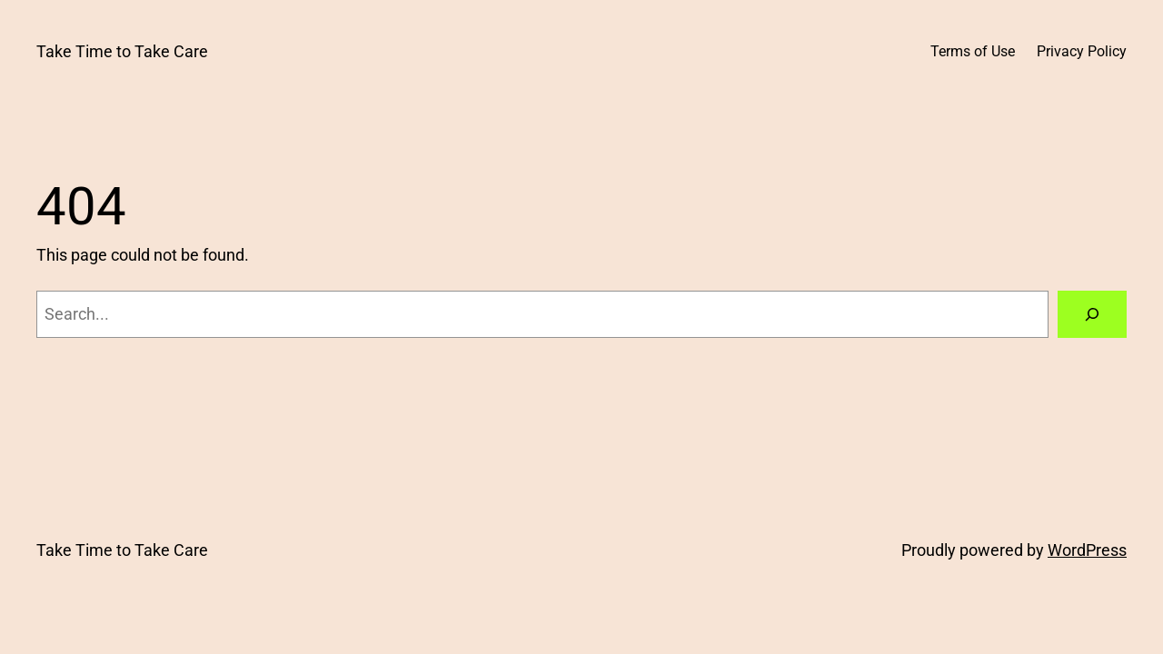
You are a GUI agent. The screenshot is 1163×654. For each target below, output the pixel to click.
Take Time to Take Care (122, 51)
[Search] (1092, 314)
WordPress (1087, 550)
